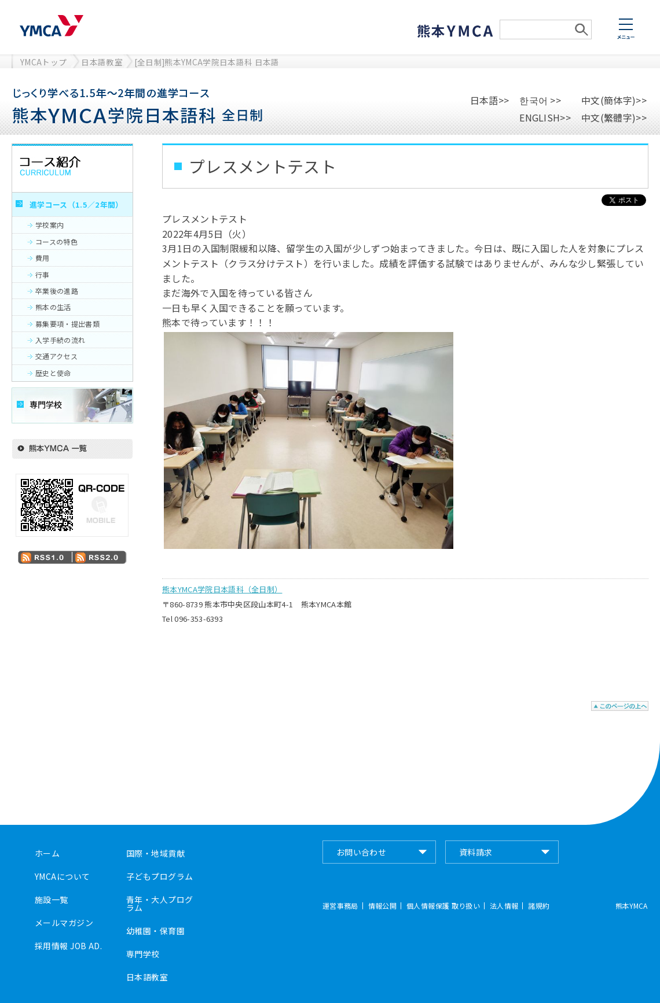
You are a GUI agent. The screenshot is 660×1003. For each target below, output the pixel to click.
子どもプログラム (159, 876)
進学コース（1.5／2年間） (76, 204)
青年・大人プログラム (159, 903)
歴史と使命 (53, 373)
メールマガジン (64, 922)
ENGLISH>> (545, 117)
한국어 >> (540, 100)
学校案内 (49, 225)
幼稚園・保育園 (155, 930)
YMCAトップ (43, 62)
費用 (42, 258)
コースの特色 (56, 241)
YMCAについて (62, 876)
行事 (42, 274)
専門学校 (143, 954)
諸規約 (538, 905)
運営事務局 (340, 905)
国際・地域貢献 (155, 853)
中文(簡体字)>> (614, 100)
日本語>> (489, 100)
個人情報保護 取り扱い (443, 905)
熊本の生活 (53, 307)
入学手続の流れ (60, 340)
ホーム (47, 853)
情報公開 (382, 905)
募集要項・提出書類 (67, 324)
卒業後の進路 (56, 291)
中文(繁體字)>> (614, 117)
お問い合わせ (361, 852)
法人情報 (504, 905)
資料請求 (476, 852)
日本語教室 (102, 62)
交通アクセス (56, 356)
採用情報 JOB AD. (68, 946)
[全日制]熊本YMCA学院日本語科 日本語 (207, 62)
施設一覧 (51, 899)
